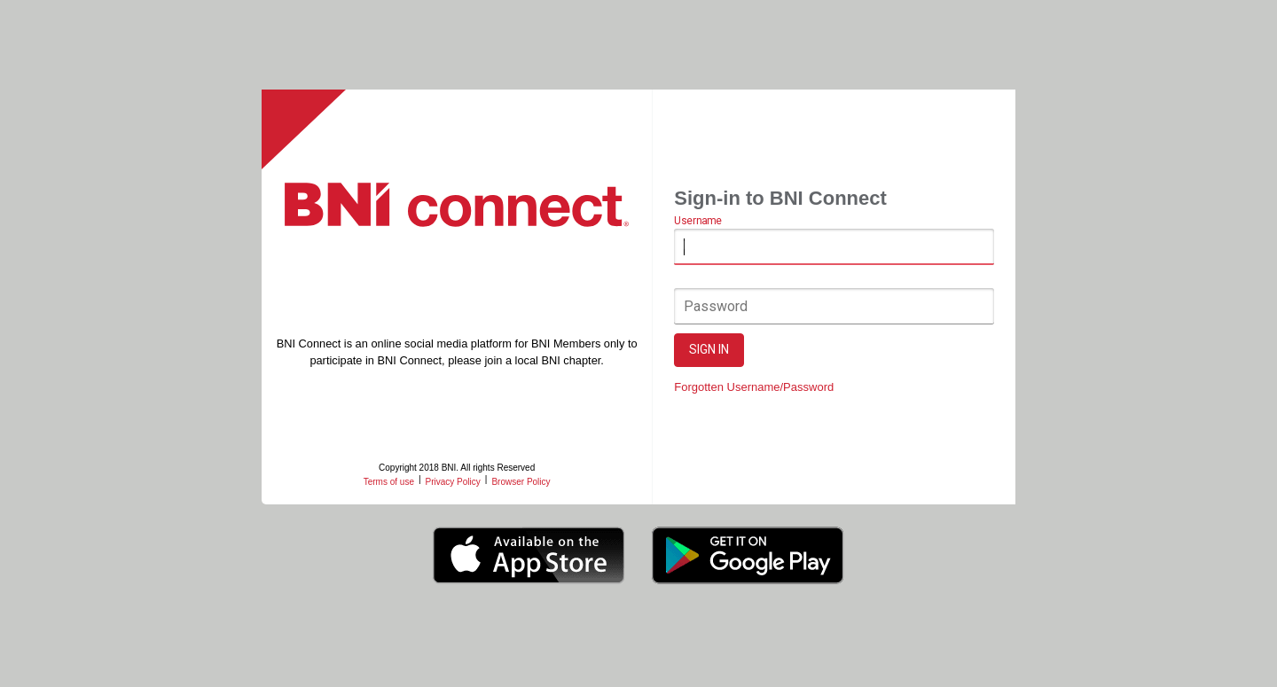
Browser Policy (521, 482)
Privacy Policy (453, 482)
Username (698, 221)
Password (716, 306)
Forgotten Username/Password (754, 387)
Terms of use (389, 482)
